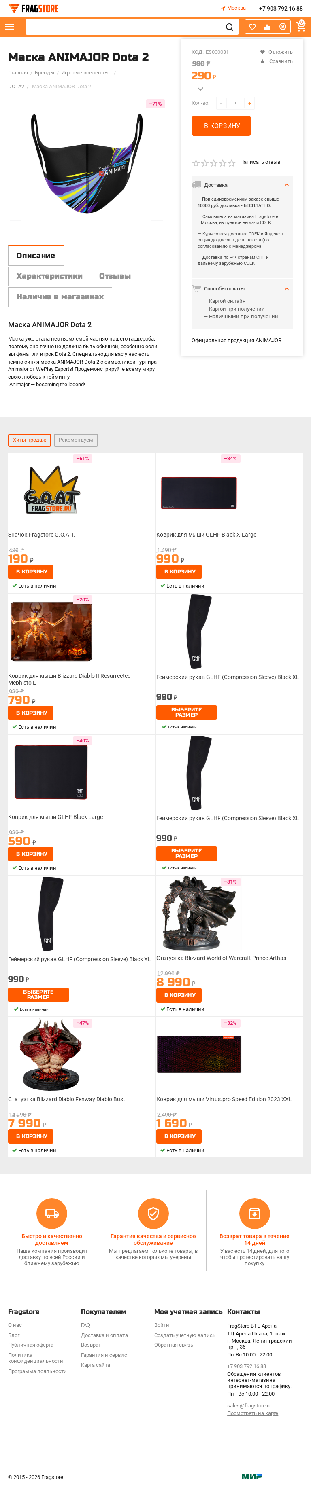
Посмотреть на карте (252, 1413)
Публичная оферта (30, 1345)
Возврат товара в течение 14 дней (254, 1239)
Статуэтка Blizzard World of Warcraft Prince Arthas (221, 958)
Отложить (276, 52)
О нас (15, 1325)
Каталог (9, 26)
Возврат (91, 1345)
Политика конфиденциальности (35, 1358)
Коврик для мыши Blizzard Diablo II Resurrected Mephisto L (69, 679)
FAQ (85, 1325)
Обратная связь (173, 1345)
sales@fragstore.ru (249, 1405)
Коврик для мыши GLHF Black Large (55, 817)
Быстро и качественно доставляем (51, 1239)
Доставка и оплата (104, 1335)
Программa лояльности (37, 1371)
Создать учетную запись (184, 1335)
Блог (13, 1335)
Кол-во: (200, 103)
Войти (161, 1325)
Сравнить (276, 61)
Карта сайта (95, 1365)
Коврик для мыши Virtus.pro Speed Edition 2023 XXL (224, 1099)
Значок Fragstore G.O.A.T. (41, 534)
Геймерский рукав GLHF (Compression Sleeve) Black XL (227, 677)
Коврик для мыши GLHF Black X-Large (206, 534)
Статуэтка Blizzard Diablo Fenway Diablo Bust (66, 1099)
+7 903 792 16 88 (281, 8)
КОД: (198, 52)
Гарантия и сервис (104, 1355)
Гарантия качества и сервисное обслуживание (153, 1239)
